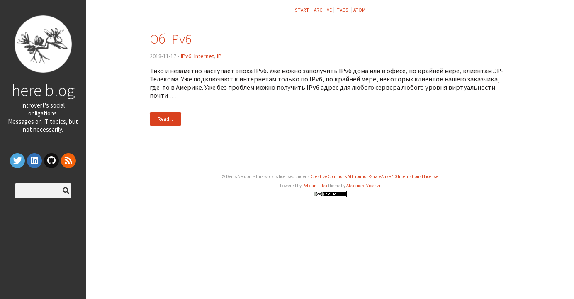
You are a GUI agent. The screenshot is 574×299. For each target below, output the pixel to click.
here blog (43, 90)
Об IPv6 (171, 38)
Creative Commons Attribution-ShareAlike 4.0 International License (374, 176)
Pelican (309, 186)
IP (219, 56)
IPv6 (186, 56)
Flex (323, 186)
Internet (204, 56)
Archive (323, 10)
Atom (359, 10)
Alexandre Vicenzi (363, 186)
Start (302, 10)
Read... (165, 119)
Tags (342, 10)
